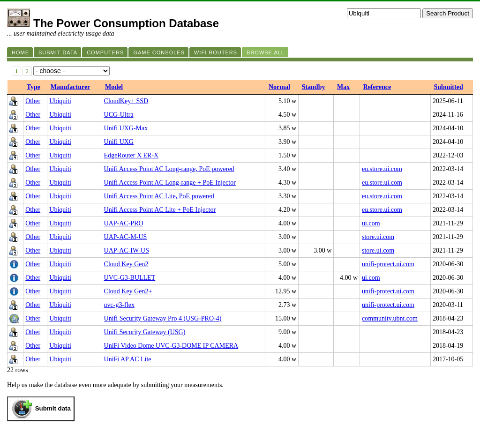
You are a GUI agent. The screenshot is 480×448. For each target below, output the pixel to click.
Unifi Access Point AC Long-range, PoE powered (169, 168)
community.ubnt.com (390, 318)
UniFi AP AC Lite (127, 359)
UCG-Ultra (119, 114)
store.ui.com (378, 236)
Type (33, 86)
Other (32, 101)
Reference (377, 86)
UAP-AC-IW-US (126, 250)
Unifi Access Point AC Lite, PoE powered (159, 196)
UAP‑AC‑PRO (123, 223)
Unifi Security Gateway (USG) (145, 332)
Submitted (448, 86)
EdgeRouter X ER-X (131, 155)
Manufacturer (70, 86)
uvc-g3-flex (119, 304)
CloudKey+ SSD (126, 101)
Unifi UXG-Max (126, 128)
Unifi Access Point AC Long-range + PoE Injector (170, 182)
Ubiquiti (60, 101)
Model (114, 86)
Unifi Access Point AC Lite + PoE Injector (160, 209)
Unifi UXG (119, 141)
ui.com (371, 223)
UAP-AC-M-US (125, 236)
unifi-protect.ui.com (388, 264)
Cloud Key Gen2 (126, 264)
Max (343, 86)
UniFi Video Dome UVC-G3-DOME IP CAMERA (171, 345)
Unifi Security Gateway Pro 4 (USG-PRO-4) (163, 318)
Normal (279, 86)
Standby (313, 86)
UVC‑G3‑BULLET (130, 277)
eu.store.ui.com (382, 168)
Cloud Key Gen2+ (128, 291)
